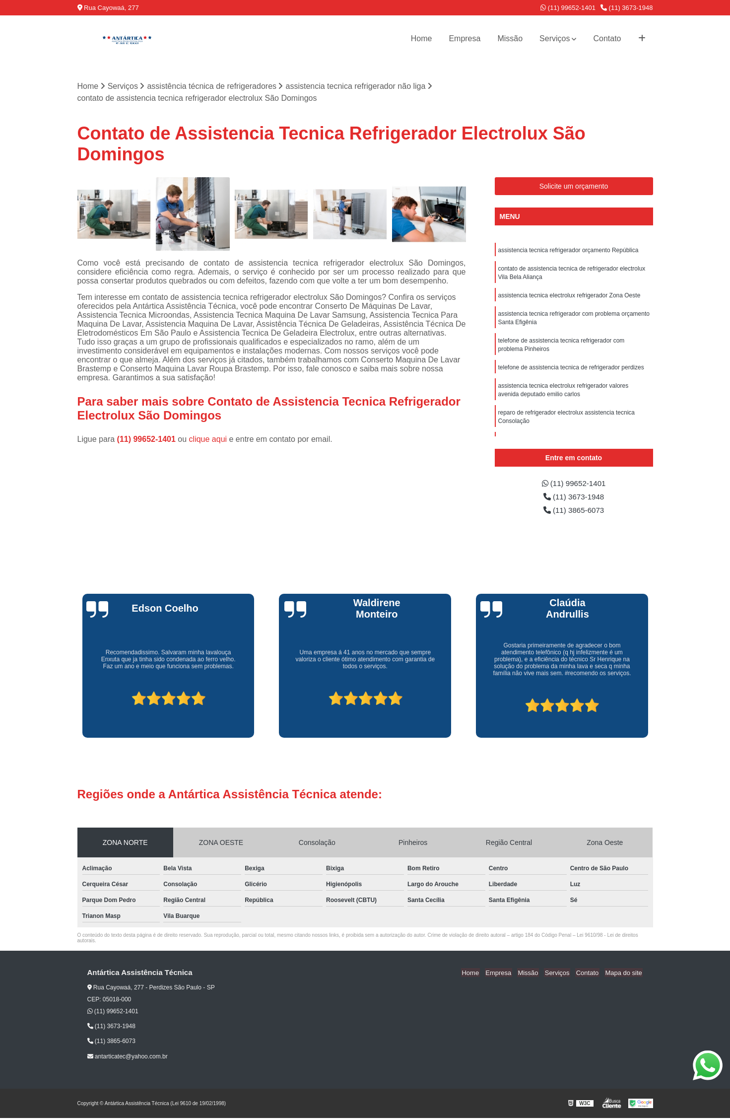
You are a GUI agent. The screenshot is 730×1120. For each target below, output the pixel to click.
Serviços (554, 38)
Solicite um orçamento (573, 187)
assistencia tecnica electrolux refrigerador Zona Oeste (569, 297)
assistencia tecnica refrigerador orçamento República (568, 250)
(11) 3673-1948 (626, 7)
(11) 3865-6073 (573, 511)
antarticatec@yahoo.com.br (127, 1057)
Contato (607, 38)
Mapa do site (624, 975)
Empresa (464, 38)
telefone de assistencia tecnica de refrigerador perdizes (571, 371)
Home (421, 38)
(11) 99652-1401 (568, 7)
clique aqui (208, 439)
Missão (510, 38)
